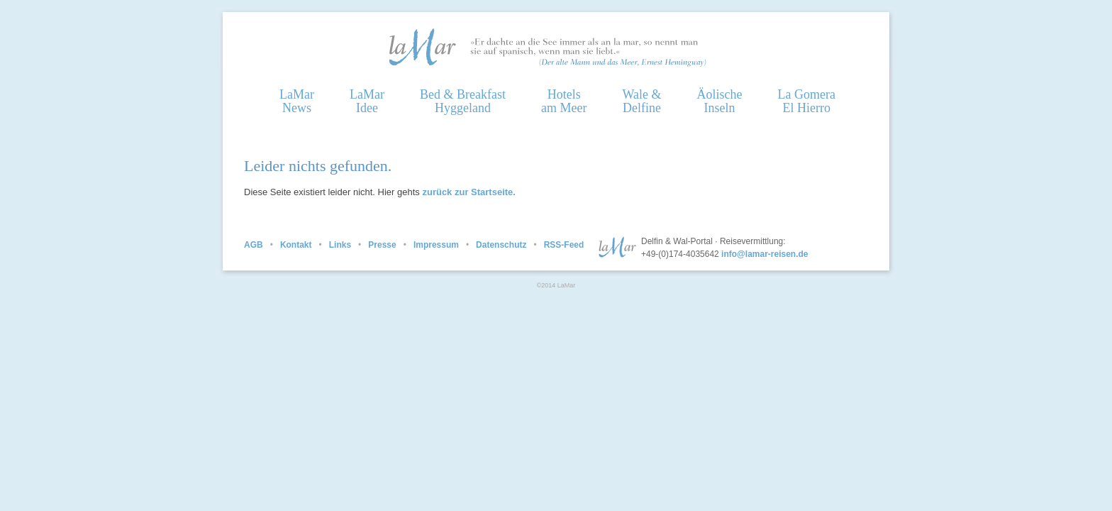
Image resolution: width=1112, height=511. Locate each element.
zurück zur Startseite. (469, 192)
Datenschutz (501, 245)
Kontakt (296, 245)
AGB (253, 245)
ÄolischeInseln (719, 101)
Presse (382, 245)
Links (340, 245)
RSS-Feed (564, 245)
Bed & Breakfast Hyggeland (463, 101)
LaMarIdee (367, 101)
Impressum (436, 245)
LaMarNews (296, 101)
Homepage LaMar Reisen (421, 46)
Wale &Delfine (641, 101)
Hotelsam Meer (563, 101)
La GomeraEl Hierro (806, 101)
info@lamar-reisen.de (764, 254)
